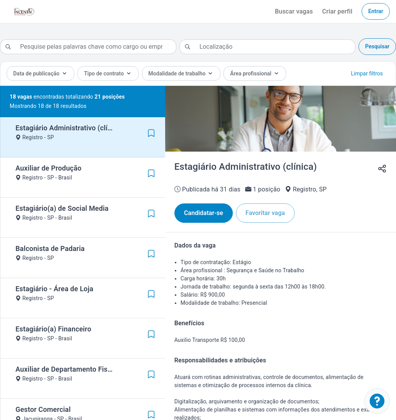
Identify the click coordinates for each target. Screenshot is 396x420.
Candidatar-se (203, 213)
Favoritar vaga (265, 213)
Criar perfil (337, 11)
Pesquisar (377, 46)
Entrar (375, 11)
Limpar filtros (367, 73)
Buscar (294, 11)
